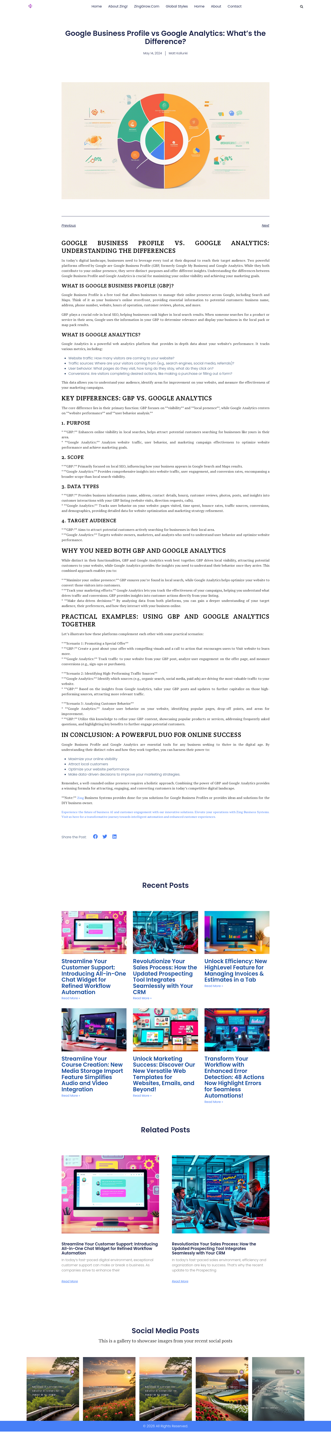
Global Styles (177, 6)
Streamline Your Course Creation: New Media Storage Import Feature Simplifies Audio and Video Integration (92, 1079)
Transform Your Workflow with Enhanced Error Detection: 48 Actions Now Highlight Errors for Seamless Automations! (236, 1079)
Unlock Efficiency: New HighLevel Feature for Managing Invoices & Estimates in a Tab (235, 1007)
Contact (235, 6)
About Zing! (118, 6)
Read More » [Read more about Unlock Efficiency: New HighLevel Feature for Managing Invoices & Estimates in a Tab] (215, 1016)
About (216, 6)
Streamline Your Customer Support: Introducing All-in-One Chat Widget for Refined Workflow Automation (91, 1007)
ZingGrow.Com (146, 6)
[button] (301, 6)
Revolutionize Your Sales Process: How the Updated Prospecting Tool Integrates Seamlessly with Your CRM (164, 1007)
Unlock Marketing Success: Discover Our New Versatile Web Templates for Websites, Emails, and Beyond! (163, 1079)
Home (97, 6)
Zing (80, 832)
